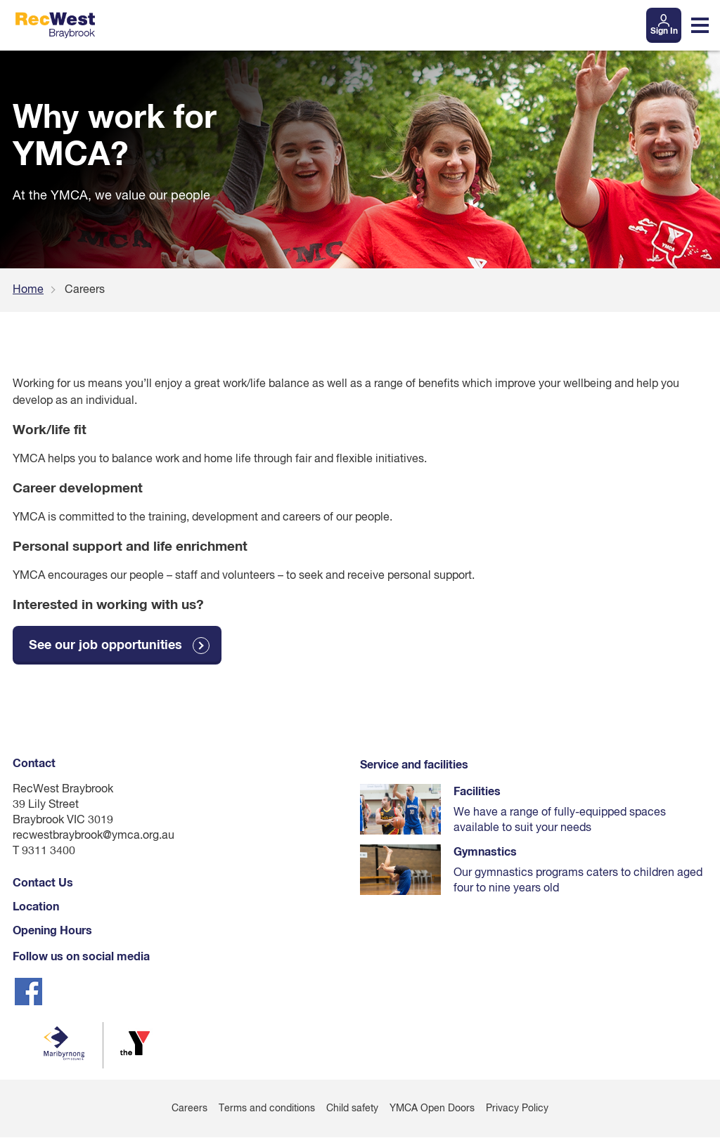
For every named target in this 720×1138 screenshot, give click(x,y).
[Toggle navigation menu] (700, 25)
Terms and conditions (267, 1109)
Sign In (664, 31)
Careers (189, 1109)
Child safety (352, 1109)
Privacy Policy (517, 1109)
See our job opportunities (105, 645)
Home (28, 290)
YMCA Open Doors (432, 1109)
